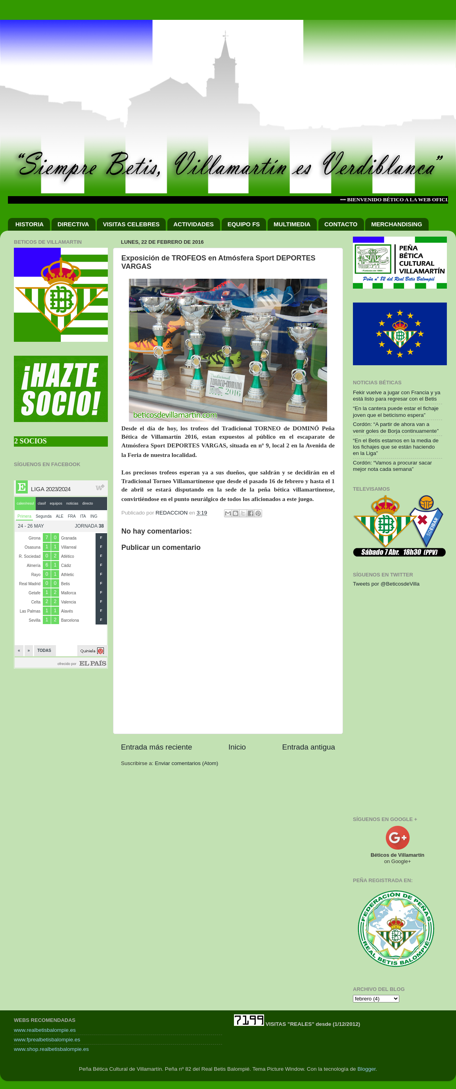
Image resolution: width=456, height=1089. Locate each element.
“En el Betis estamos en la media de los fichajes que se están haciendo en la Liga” (396, 447)
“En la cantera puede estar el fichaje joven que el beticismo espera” (396, 411)
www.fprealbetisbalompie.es (47, 1040)
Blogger (366, 1069)
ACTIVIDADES (193, 224)
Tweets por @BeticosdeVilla (386, 584)
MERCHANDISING (396, 224)
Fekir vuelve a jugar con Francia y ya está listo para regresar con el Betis (397, 395)
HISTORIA (29, 224)
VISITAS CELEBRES (131, 224)
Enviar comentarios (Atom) (186, 763)
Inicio (237, 747)
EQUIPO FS (244, 224)
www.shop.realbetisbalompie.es (51, 1049)
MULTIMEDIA (292, 224)
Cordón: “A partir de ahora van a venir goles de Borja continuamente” (396, 427)
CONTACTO (341, 224)
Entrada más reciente (156, 747)
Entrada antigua (308, 747)
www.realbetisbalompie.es (45, 1030)
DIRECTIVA (73, 224)
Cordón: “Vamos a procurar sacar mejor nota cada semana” (392, 466)
